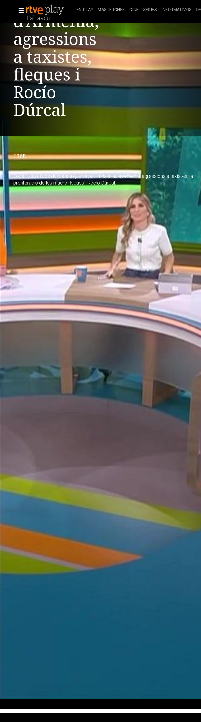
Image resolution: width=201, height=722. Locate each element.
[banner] (50, 10)
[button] (19, 10)
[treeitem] (85, 10)
